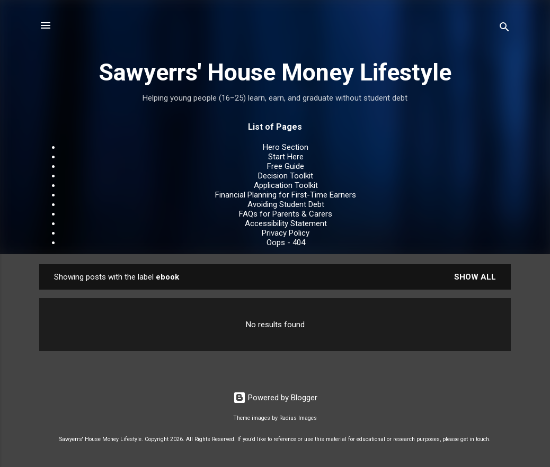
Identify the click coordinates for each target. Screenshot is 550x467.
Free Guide (285, 166)
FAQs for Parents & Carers (285, 214)
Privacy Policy (285, 233)
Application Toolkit (286, 185)
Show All (475, 277)
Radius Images (298, 418)
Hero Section (285, 147)
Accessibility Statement (286, 223)
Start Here (286, 156)
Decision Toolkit (285, 176)
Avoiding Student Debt (285, 204)
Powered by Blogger (275, 397)
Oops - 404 (286, 242)
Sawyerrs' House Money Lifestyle (275, 72)
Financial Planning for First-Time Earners (285, 195)
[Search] (504, 29)
